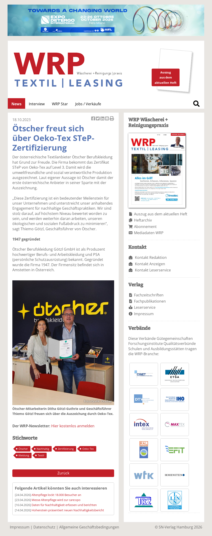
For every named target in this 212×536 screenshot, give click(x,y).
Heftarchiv (143, 220)
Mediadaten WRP (149, 232)
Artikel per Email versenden (107, 119)
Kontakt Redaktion (151, 257)
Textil (41, 455)
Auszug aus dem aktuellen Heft (160, 214)
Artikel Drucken (112, 119)
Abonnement (145, 226)
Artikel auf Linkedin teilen (102, 119)
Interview (37, 103)
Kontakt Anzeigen (150, 263)
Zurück (63, 473)
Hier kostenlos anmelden (72, 425)
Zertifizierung (66, 448)
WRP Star (60, 103)
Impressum (144, 313)
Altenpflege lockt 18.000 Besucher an (56, 495)
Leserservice (145, 307)
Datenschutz (44, 527)
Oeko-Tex (88, 448)
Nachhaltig (43, 448)
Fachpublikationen (150, 301)
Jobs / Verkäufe (88, 103)
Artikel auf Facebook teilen (93, 119)
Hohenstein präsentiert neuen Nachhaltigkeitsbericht (68, 510)
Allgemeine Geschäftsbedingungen (89, 527)
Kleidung (24, 455)
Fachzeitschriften (149, 295)
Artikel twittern (98, 119)
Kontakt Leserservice (153, 270)
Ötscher (23, 448)
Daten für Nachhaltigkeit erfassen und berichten (64, 505)
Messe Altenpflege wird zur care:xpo (56, 500)
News (16, 103)
